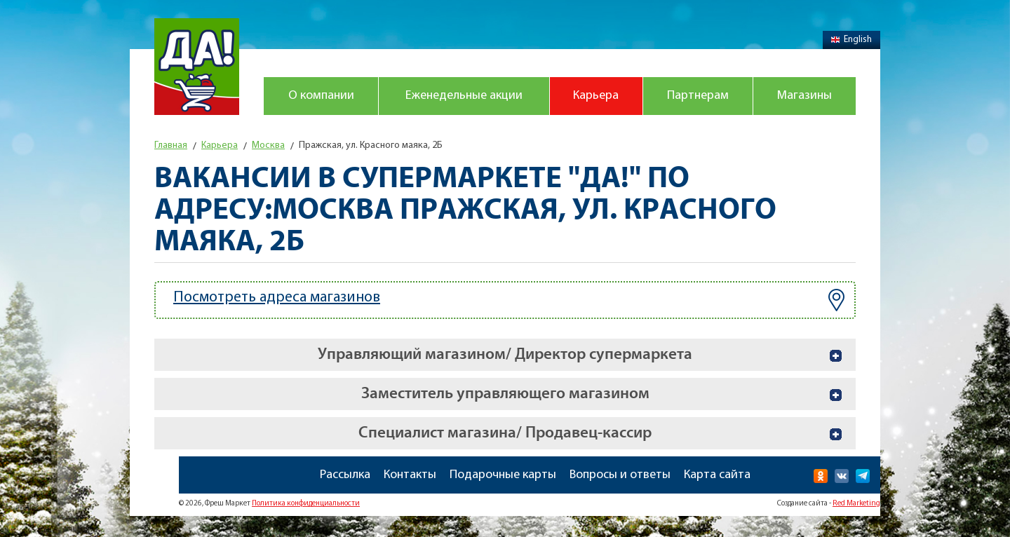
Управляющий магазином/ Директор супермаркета (505, 354)
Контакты (410, 475)
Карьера (596, 95)
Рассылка (345, 475)
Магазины (804, 95)
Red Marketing (856, 504)
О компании (321, 95)
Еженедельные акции (464, 95)
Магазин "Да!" (196, 66)
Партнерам (698, 95)
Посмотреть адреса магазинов (508, 300)
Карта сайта (717, 475)
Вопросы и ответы (620, 475)
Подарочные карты (503, 475)
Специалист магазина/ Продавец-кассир (505, 433)
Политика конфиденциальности (306, 504)
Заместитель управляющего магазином (505, 393)
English (851, 39)
